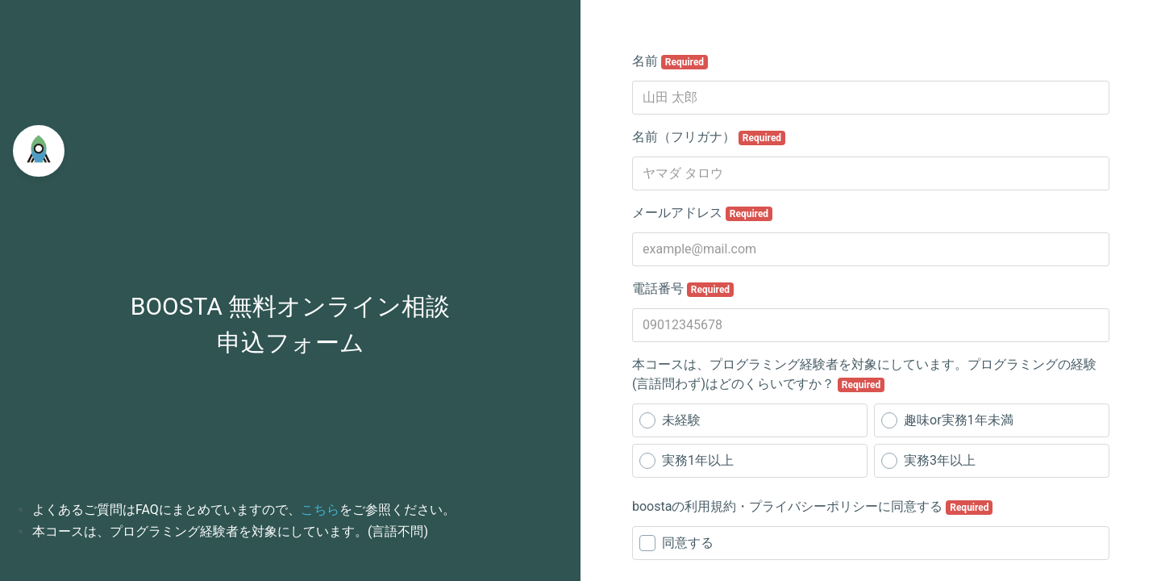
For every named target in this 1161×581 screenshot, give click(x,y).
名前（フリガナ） (708, 137)
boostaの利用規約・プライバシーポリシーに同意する (812, 507)
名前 (670, 61)
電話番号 (683, 289)
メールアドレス (702, 213)
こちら (320, 509)
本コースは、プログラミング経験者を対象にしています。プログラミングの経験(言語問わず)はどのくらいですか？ (864, 374)
